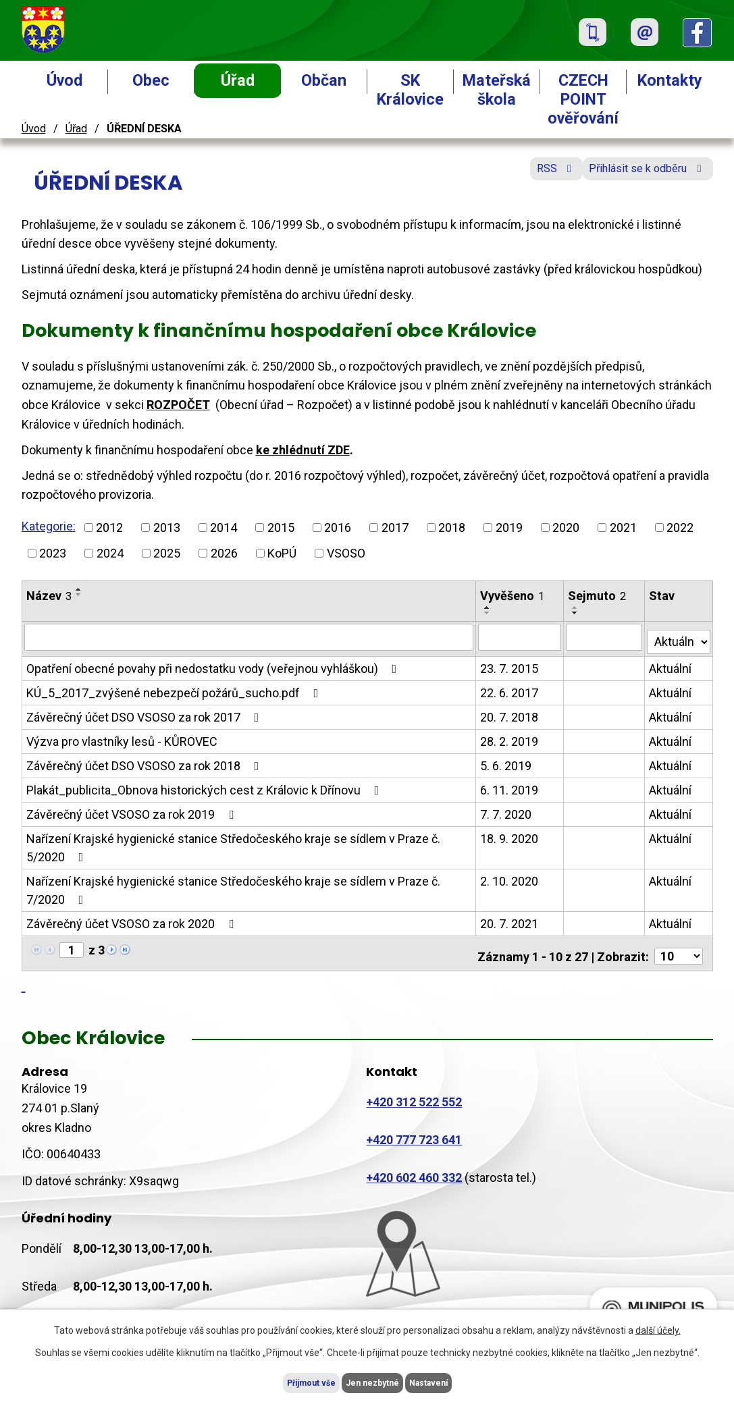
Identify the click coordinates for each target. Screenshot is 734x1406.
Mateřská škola (497, 90)
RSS (527, 177)
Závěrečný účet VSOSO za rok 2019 (132, 810)
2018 (451, 527)
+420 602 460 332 (414, 1167)
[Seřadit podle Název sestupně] (79, 594)
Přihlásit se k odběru (638, 177)
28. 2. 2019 (510, 737)
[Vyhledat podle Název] (249, 636)
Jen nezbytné (373, 1381)
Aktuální (671, 664)
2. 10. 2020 (510, 876)
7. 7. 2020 (506, 810)
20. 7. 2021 (510, 919)
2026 (224, 553)
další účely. (658, 1327)
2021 (623, 527)
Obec (150, 80)
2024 (110, 553)
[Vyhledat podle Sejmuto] (605, 636)
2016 (337, 527)
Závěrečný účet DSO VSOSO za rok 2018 (145, 761)
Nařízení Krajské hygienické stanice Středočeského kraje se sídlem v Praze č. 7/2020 (233, 885)
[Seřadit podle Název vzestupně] (79, 589)
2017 (395, 527)
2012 (109, 527)
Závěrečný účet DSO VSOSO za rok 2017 (145, 712)
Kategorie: (49, 526)
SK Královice (410, 90)
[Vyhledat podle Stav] (679, 635)
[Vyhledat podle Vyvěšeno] (520, 636)
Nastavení (455, 1381)
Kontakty (669, 80)
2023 (52, 553)
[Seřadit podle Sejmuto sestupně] (576, 613)
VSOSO (346, 553)
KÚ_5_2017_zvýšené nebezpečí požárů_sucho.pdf (175, 688)
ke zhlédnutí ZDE (303, 450)
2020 (565, 527)
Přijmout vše (285, 1381)
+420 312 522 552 (414, 1092)
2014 (223, 527)
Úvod (64, 80)
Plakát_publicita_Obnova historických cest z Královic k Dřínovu (205, 785)
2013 (166, 527)
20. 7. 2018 (510, 712)
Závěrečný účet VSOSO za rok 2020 (132, 919)
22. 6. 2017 (510, 688)
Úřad (238, 80)
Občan (323, 80)
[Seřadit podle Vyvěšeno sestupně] (488, 613)
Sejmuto (598, 596)
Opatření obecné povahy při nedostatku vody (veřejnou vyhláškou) (214, 664)
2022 (679, 527)
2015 (280, 527)
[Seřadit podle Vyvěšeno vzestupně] (488, 607)
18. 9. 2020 (510, 834)
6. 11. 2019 (510, 785)
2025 (166, 553)
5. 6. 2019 (506, 761)
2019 (509, 527)
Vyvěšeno (513, 596)
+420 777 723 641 (414, 1129)
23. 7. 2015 (510, 664)
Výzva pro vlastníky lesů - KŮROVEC (121, 737)
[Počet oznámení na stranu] (678, 946)
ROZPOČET (178, 405)
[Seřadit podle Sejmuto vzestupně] (576, 607)
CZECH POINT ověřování (583, 99)
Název (49, 596)
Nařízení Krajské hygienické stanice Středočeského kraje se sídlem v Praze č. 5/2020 (233, 843)
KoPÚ (281, 553)
